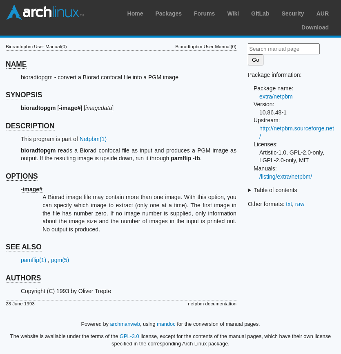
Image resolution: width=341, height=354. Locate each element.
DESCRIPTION (30, 126)
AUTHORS (23, 278)
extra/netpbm (276, 96)
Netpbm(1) (93, 139)
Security (292, 13)
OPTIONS (22, 176)
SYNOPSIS (24, 95)
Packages (168, 13)
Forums (204, 13)
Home (135, 13)
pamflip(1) (33, 260)
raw (300, 204)
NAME (16, 64)
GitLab (260, 13)
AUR (322, 13)
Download (315, 27)
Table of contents (275, 190)
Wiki (233, 13)
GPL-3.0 (129, 336)
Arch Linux (45, 12)
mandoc (166, 324)
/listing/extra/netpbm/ (285, 176)
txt (289, 204)
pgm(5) (60, 260)
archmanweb (125, 324)
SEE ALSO (24, 247)
